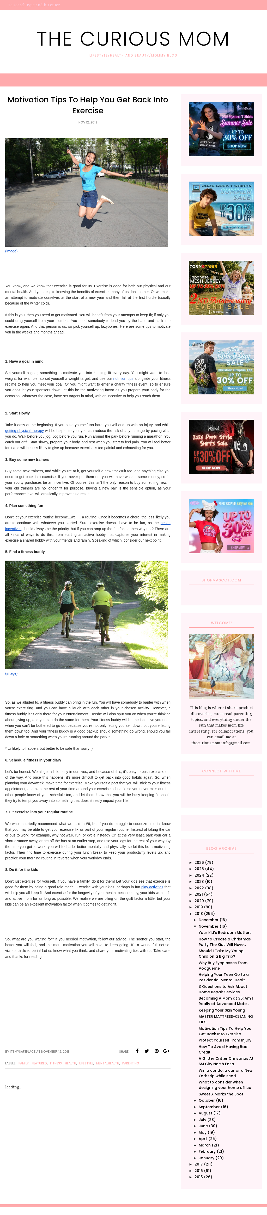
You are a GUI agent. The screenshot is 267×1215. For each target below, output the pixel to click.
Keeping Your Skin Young (222, 1010)
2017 (199, 1164)
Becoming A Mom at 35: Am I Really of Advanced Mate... (226, 1001)
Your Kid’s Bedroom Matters (225, 932)
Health (70, 1063)
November (209, 926)
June (203, 1126)
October (207, 1100)
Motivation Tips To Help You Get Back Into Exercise (225, 1031)
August (205, 1113)
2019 (199, 907)
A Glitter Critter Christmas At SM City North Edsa (226, 1061)
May (203, 1132)
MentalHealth (107, 1063)
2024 (199, 875)
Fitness (56, 1063)
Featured (39, 1063)
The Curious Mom (133, 37)
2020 (199, 900)
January (206, 1158)
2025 (199, 868)
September (209, 1106)
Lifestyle (86, 1063)
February (207, 1151)
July (202, 1119)
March (205, 1145)
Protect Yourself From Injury (225, 1040)
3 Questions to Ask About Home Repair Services (223, 989)
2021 (199, 894)
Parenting (130, 1063)
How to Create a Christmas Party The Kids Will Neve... (225, 942)
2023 (199, 881)
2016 (199, 1170)
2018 (199, 913)
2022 (199, 888)
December (209, 919)
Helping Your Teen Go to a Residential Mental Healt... (224, 977)
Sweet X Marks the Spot (221, 1094)
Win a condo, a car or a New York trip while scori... (226, 1073)
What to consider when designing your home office (225, 1085)
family (24, 1063)
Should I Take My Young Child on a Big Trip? (221, 953)
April (203, 1138)
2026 (199, 862)
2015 (199, 1177)
